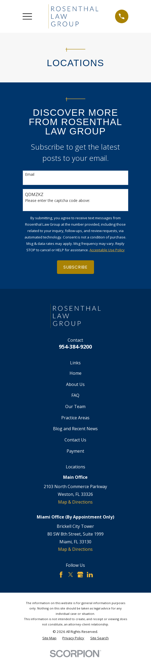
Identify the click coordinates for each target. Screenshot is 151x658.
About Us (75, 384)
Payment (75, 451)
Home (75, 373)
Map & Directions (75, 502)
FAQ (75, 395)
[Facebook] (61, 574)
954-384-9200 (75, 346)
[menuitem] (49, 638)
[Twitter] (71, 574)
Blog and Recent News (75, 429)
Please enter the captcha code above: (57, 200)
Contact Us (75, 440)
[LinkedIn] (90, 574)
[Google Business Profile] (80, 574)
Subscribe (75, 267)
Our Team (75, 406)
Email (29, 174)
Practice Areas (75, 418)
